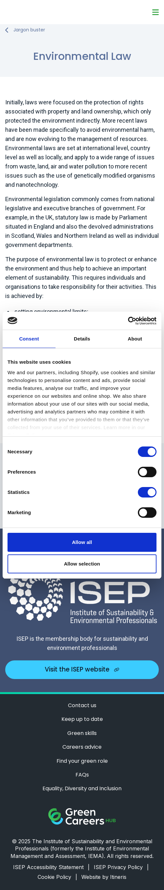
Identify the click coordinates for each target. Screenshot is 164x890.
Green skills (82, 733)
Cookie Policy (57, 877)
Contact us (82, 705)
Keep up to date (82, 719)
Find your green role (82, 761)
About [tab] (135, 338)
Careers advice (82, 747)
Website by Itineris (103, 877)
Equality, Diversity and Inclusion (82, 788)
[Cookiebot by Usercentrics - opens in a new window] (127, 321)
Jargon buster (29, 30)
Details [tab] (82, 338)
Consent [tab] (29, 338)
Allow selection (82, 564)
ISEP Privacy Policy (121, 867)
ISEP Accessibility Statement (51, 867)
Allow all (82, 542)
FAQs (82, 774)
